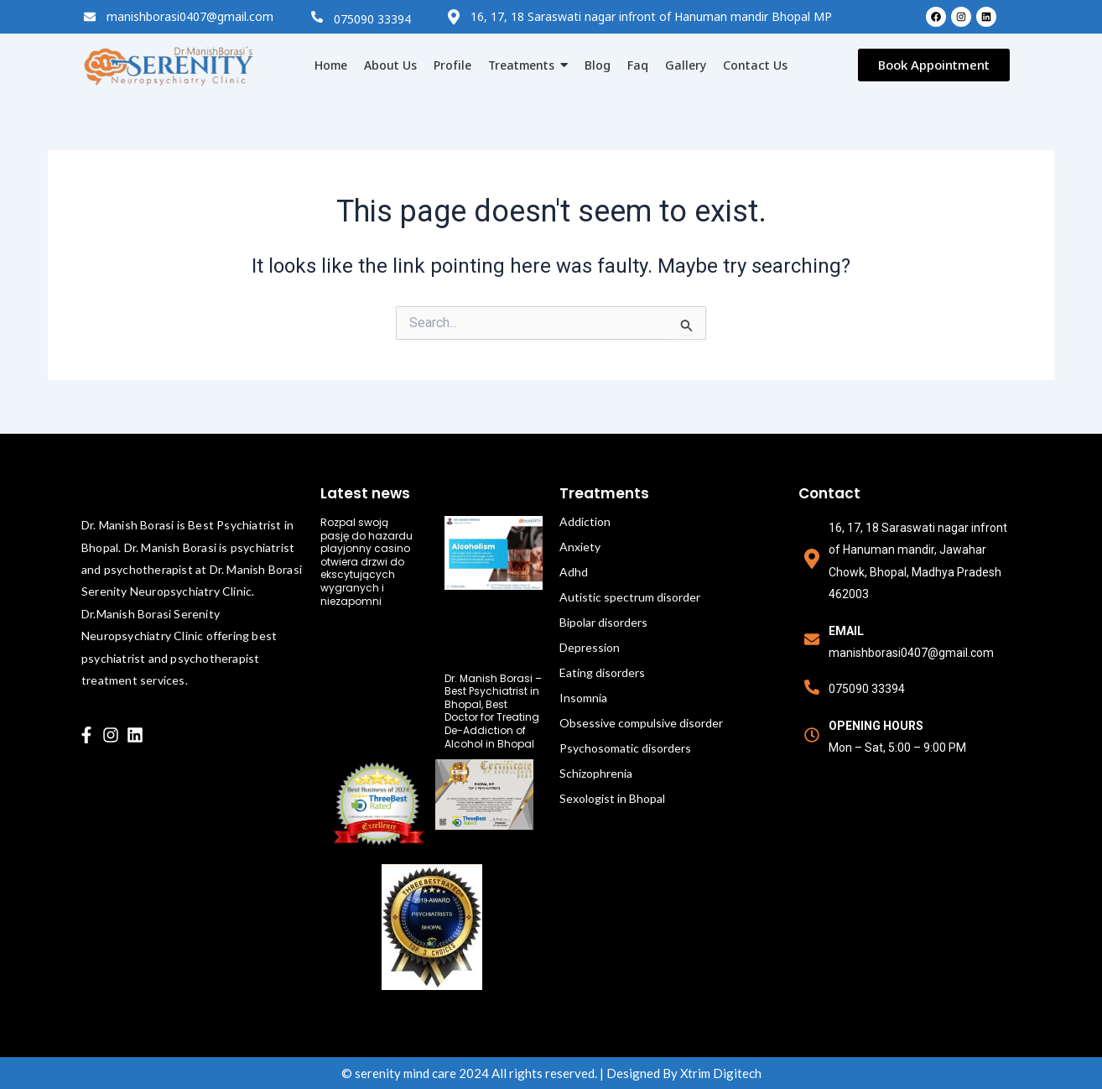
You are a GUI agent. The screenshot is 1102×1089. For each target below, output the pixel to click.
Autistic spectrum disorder (629, 597)
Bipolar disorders (603, 622)
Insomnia (583, 697)
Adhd (573, 572)
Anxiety (579, 546)
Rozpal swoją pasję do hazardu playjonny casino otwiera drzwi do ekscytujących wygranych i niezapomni (366, 561)
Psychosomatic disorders (625, 748)
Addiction (585, 521)
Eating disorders (602, 672)
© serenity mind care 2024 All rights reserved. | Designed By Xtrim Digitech (551, 1073)
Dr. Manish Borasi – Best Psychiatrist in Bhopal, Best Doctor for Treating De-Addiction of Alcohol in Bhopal (493, 711)
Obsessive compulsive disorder (641, 723)
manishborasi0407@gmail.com (190, 16)
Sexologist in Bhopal (612, 798)
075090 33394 (372, 19)
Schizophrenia (595, 773)
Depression (589, 647)
